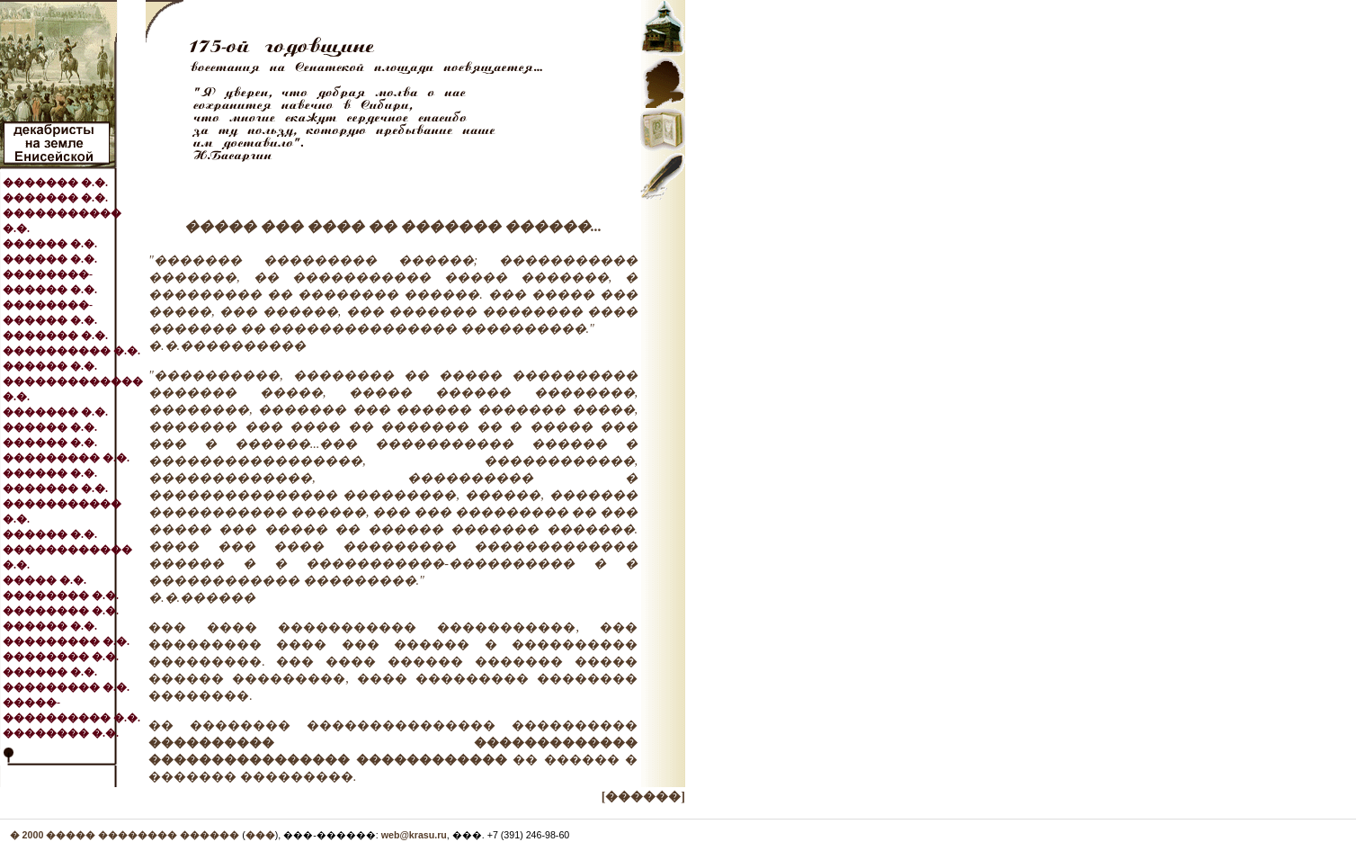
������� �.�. (55, 182)
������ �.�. (50, 243)
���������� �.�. (71, 351)
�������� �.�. (61, 595)
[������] (643, 796)
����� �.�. (44, 580)
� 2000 (28, 834)
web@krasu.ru (414, 834)
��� (260, 834)
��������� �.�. (66, 458)
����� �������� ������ (142, 834)
